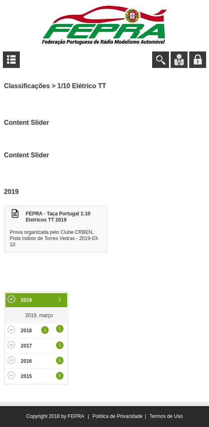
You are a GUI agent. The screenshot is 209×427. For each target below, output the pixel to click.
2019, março (39, 315)
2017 (26, 346)
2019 (26, 300)
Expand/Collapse (11, 299)
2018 (26, 331)
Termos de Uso (166, 416)
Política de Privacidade (117, 416)
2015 (26, 376)
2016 (26, 361)
